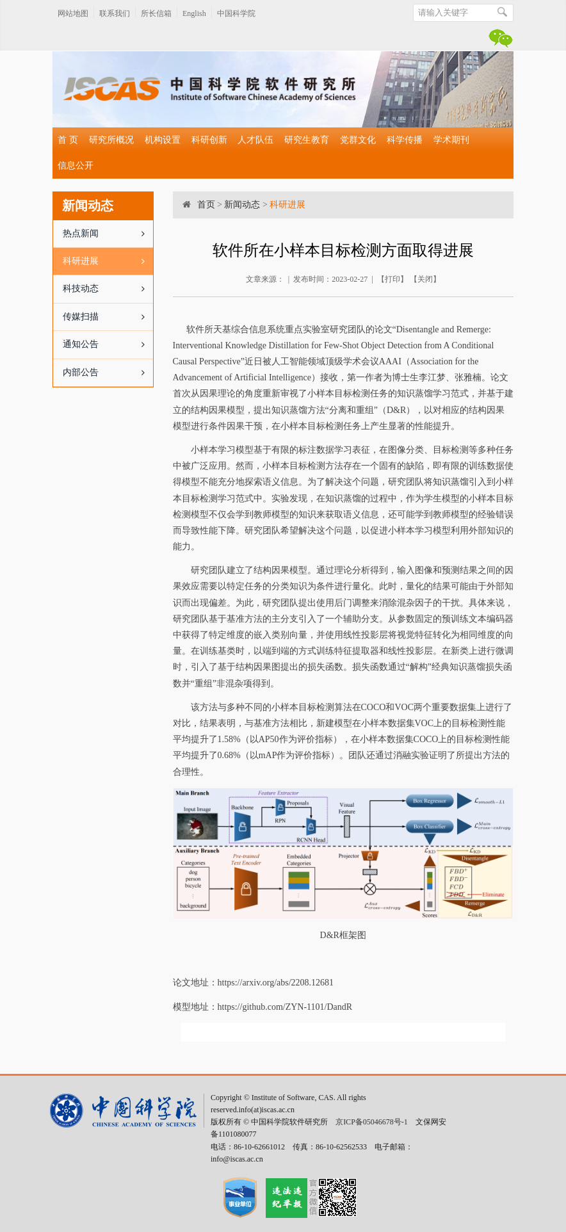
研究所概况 (111, 140)
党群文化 (358, 140)
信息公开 (75, 165)
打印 (392, 279)
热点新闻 (108, 233)
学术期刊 (451, 140)
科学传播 (405, 140)
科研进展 (108, 261)
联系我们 (114, 13)
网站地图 (73, 13)
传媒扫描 (108, 317)
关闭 (425, 279)
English (194, 13)
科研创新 (209, 140)
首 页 (68, 140)
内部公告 (108, 372)
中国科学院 (236, 13)
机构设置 (163, 140)
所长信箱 (156, 13)
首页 (206, 204)
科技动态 (108, 288)
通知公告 (108, 344)
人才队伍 (255, 140)
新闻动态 (242, 204)
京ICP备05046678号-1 (372, 1121)
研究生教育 (306, 140)
